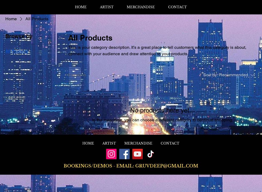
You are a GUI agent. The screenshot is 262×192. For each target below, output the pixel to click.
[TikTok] (150, 154)
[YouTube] (137, 154)
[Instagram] (111, 154)
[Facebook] (124, 154)
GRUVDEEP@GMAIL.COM (166, 166)
